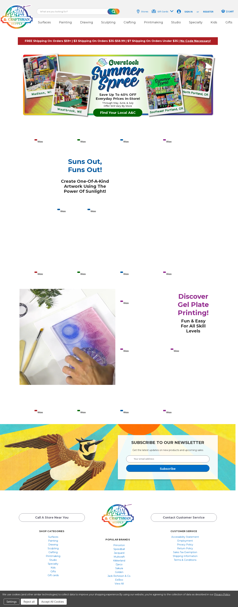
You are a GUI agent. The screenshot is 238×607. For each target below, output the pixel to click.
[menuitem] (53, 534)
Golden (119, 569)
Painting (65, 22)
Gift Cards (163, 11)
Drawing (86, 22)
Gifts (229, 22)
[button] (195, 38)
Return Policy (185, 545)
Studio (176, 22)
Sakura (119, 565)
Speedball (119, 546)
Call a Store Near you (51, 515)
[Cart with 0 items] (227, 11)
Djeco (119, 561)
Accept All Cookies (52, 601)
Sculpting (108, 22)
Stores (142, 12)
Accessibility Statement (185, 534)
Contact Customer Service (184, 515)
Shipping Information (185, 553)
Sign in (188, 11)
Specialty (195, 22)
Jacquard (119, 550)
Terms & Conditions (185, 557)
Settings (11, 601)
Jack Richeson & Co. (119, 573)
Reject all (29, 601)
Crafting (130, 22)
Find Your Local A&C (118, 110)
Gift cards (53, 572)
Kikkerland (119, 557)
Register (208, 11)
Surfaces (44, 22)
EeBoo (119, 577)
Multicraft (119, 554)
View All (119, 580)
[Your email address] (168, 456)
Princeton (119, 542)
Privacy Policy (185, 541)
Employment (185, 538)
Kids (214, 22)
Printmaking (153, 22)
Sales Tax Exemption (185, 549)
